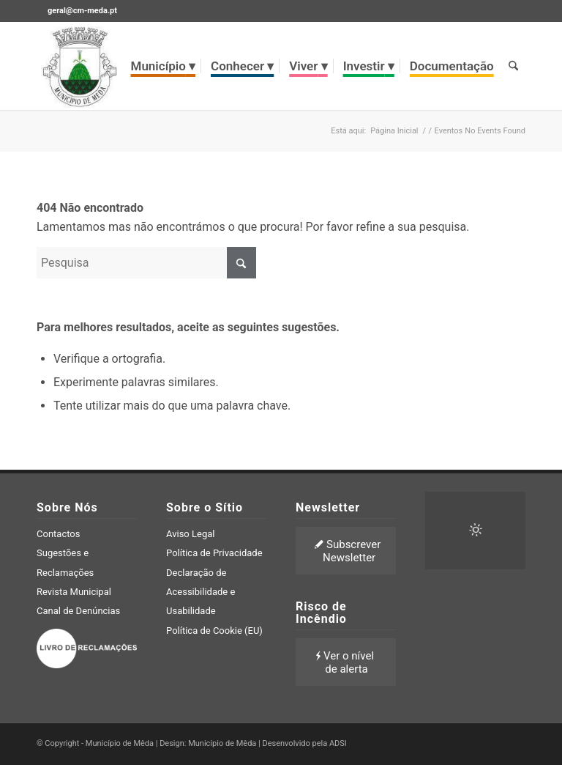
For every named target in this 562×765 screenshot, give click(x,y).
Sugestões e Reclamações (65, 562)
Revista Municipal (74, 591)
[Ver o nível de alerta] (346, 662)
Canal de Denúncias (78, 610)
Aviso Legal (190, 533)
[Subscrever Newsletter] (349, 550)
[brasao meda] (80, 66)
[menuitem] (163, 66)
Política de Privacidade (214, 552)
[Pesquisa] (513, 66)
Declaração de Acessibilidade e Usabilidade (200, 592)
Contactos (58, 533)
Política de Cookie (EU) (214, 630)
